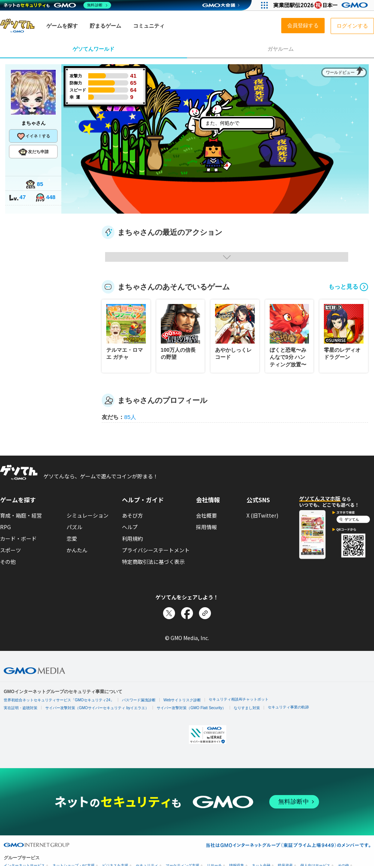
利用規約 (132, 538)
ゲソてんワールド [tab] (93, 49)
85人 (130, 417)
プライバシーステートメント (156, 550)
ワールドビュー (340, 72)
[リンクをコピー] (205, 613)
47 (17, 198)
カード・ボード (18, 538)
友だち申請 (33, 152)
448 (45, 198)
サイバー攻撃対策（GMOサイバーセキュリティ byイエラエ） (97, 708)
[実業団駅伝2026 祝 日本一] (322, 5)
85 (34, 185)
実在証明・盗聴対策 (20, 708)
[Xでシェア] (169, 613)
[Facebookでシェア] (187, 613)
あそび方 (132, 515)
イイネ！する (33, 136)
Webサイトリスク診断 (182, 700)
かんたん (77, 550)
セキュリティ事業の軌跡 (288, 707)
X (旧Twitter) (262, 515)
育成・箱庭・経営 (21, 515)
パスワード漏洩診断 (139, 700)
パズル (74, 527)
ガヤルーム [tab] (280, 49)
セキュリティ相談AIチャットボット (238, 699)
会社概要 (206, 515)
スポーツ (10, 550)
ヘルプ (130, 527)
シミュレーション (87, 515)
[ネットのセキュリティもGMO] (57, 5)
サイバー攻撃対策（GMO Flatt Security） (191, 708)
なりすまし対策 (247, 708)
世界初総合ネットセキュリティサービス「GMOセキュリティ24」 (59, 700)
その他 (8, 561)
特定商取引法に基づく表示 (153, 561)
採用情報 (206, 527)
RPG (5, 527)
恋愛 (72, 538)
